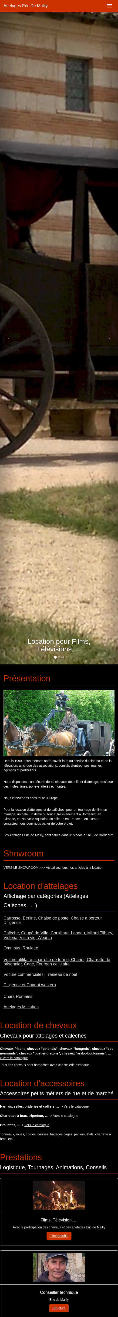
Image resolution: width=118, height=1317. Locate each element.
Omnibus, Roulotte (20, 948)
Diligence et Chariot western (29, 985)
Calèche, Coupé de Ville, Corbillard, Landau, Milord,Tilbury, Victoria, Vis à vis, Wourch (58, 935)
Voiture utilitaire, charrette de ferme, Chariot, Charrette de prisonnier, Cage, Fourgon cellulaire (56, 962)
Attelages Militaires (21, 1007)
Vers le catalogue (76, 1106)
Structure (59, 1308)
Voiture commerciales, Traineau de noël (40, 974)
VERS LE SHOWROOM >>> (24, 867)
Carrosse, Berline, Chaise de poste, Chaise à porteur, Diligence (53, 920)
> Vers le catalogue (14, 1058)
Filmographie (59, 1236)
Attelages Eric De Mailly (25, 5)
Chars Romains (17, 996)
